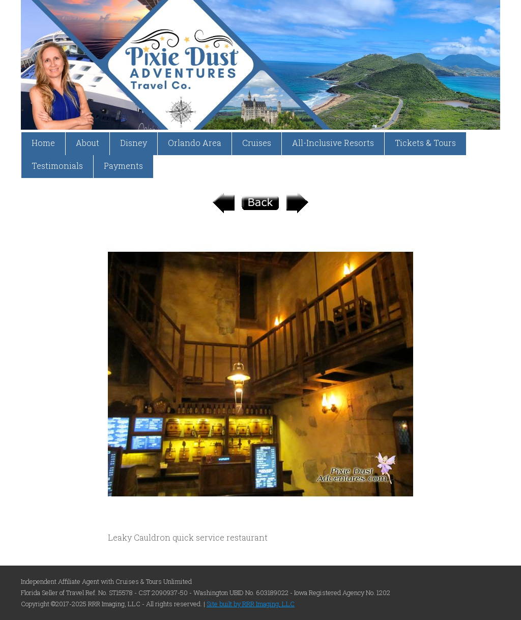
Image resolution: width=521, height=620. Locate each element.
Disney (133, 142)
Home (43, 142)
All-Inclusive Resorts (333, 142)
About (87, 142)
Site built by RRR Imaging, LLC (251, 604)
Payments (123, 165)
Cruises (256, 142)
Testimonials (57, 165)
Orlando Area (194, 142)
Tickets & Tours (425, 142)
